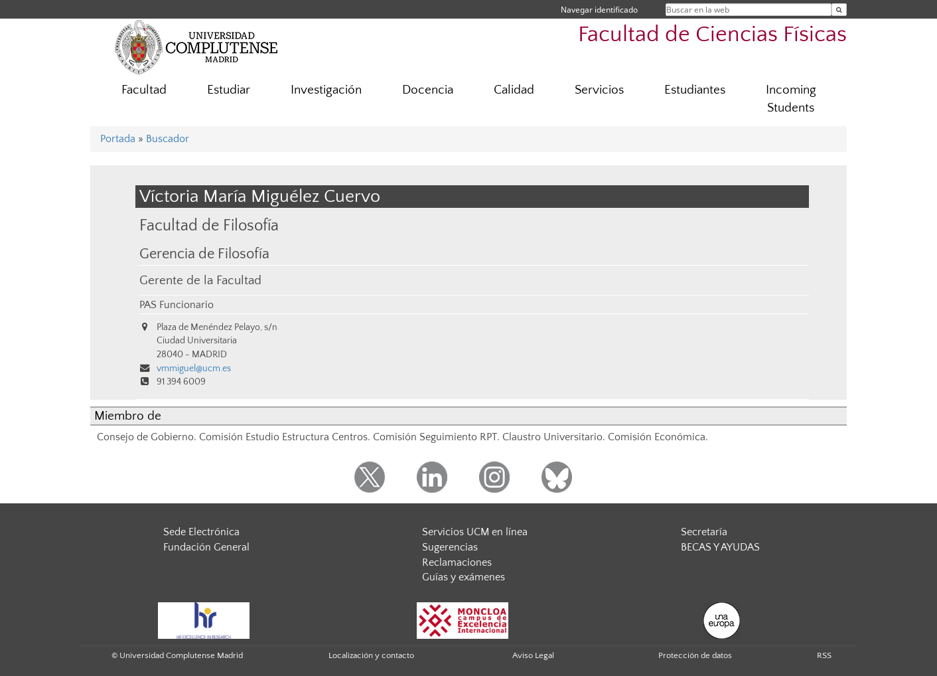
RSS (824, 655)
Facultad (144, 90)
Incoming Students (791, 99)
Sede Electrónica (201, 532)
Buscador (167, 139)
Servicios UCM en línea (475, 532)
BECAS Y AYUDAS (720, 547)
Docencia (427, 90)
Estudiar (228, 90)
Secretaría (704, 532)
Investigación (326, 90)
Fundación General (206, 547)
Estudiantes (694, 90)
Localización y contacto (371, 655)
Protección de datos (695, 655)
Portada (117, 139)
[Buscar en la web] (839, 9)
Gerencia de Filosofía (204, 254)
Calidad (514, 90)
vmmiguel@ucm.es (194, 368)
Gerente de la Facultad (200, 281)
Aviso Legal (533, 655)
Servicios (599, 90)
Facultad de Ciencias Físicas (712, 35)
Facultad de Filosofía (209, 225)
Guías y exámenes (463, 577)
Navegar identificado (599, 9)
